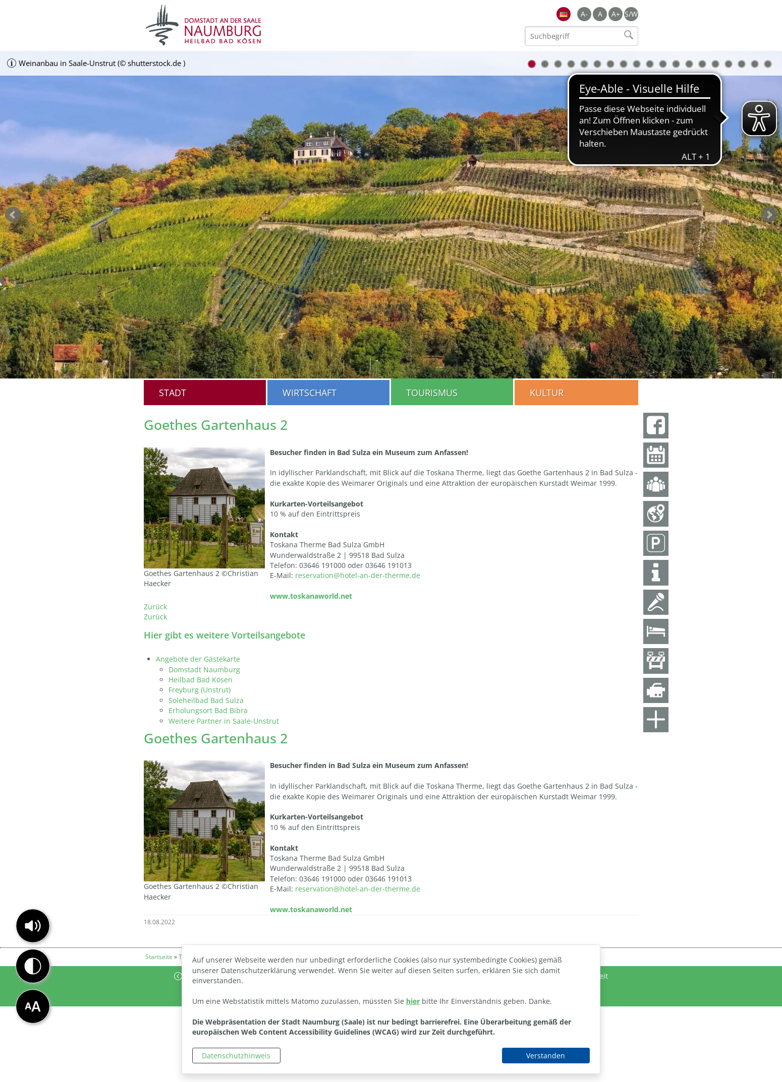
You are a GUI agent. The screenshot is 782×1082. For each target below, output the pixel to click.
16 (728, 64)
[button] (32, 925)
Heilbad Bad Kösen (201, 679)
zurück (13, 215)
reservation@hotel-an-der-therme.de (357, 575)
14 (702, 64)
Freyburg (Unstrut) (200, 689)
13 (689, 64)
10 (650, 64)
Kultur (547, 393)
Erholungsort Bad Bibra (208, 710)
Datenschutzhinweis (236, 1055)
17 (742, 64)
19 (768, 64)
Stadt (172, 393)
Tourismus (432, 393)
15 (715, 64)
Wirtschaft (310, 393)
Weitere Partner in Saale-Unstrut (224, 721)
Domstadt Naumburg (204, 669)
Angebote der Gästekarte (198, 659)
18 (755, 64)
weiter (769, 215)
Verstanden (545, 1055)
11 (663, 64)
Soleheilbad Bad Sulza (206, 700)
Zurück (155, 606)
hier (413, 1001)
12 (676, 64)
